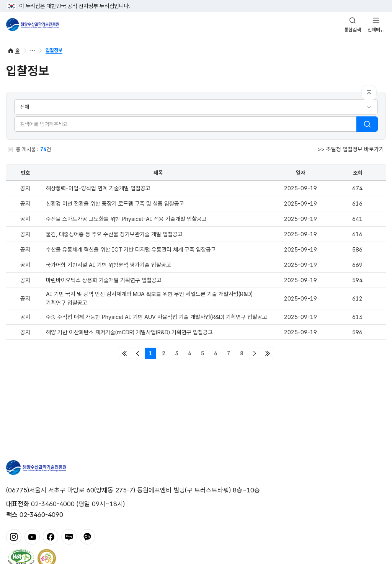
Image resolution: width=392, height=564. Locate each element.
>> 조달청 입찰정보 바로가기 (351, 149)
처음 (124, 353)
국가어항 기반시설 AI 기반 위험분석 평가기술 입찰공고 (108, 265)
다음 (254, 353)
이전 (137, 353)
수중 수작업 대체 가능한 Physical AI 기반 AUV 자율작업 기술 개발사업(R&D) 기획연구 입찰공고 (156, 317)
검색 (367, 124)
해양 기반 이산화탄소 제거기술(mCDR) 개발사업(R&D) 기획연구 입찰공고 (129, 332)
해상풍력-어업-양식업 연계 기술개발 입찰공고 (98, 188)
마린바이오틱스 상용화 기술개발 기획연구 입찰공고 (104, 280)
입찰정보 (54, 50)
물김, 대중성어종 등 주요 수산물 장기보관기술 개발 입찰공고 (114, 234)
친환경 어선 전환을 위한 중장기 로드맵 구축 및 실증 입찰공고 (115, 203)
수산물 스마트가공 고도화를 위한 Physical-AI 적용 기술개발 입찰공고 (126, 219)
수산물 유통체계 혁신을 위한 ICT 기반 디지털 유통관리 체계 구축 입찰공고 (131, 249)
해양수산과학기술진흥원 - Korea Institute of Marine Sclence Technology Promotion (32, 24)
